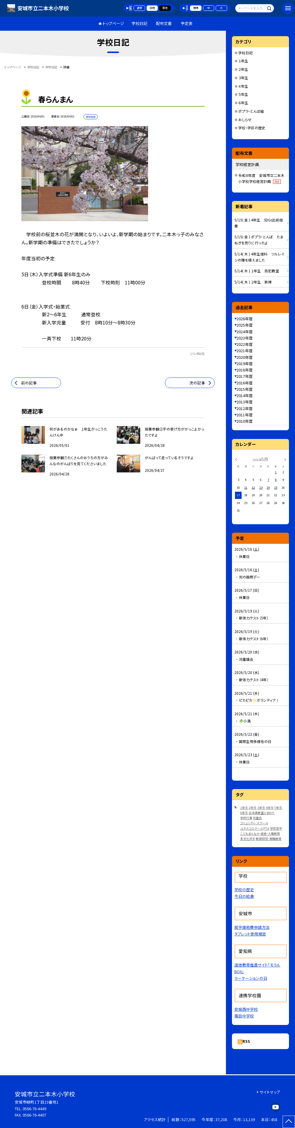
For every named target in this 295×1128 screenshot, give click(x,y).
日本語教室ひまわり (261, 812)
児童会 (257, 818)
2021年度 (244, 350)
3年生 (261, 807)
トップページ (113, 23)
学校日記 (139, 23)
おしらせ (245, 119)
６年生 (243, 102)
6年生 (244, 812)
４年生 (243, 86)
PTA (266, 828)
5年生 (278, 807)
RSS (246, 1041)
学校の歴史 (244, 889)
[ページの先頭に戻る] (289, 1122)
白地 (152, 8)
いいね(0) (197, 353)
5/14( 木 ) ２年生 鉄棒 (253, 281)
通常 (139, 8)
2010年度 (244, 421)
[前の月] (235, 459)
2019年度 (244, 363)
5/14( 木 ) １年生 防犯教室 (256, 270)
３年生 (243, 77)
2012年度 (244, 408)
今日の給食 (244, 896)
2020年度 (244, 357)
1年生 (244, 807)
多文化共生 (247, 838)
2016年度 (244, 383)
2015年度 (244, 389)
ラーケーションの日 (250, 978)
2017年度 (244, 376)
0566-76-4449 (34, 1108)
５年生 (243, 94)
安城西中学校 (246, 1009)
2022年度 (244, 344)
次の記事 (197, 383)
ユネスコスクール (251, 828)
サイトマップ (270, 1092)
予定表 (186, 23)
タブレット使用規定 (250, 934)
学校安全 (276, 828)
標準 (195, 8)
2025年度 (244, 325)
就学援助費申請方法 (252, 927)
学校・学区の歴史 (251, 127)
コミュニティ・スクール (254, 823)
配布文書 (164, 23)
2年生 (252, 807)
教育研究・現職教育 (268, 838)
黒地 (165, 8)
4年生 (270, 807)
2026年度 (244, 318)
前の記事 (29, 383)
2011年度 (244, 415)
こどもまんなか (250, 833)
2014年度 (244, 395)
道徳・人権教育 (270, 833)
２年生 (243, 69)
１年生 (243, 60)
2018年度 (244, 370)
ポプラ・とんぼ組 (251, 111)
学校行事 (246, 818)
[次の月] (285, 459)
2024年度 (244, 331)
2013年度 (244, 402)
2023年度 (244, 338)
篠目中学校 (244, 1016)
